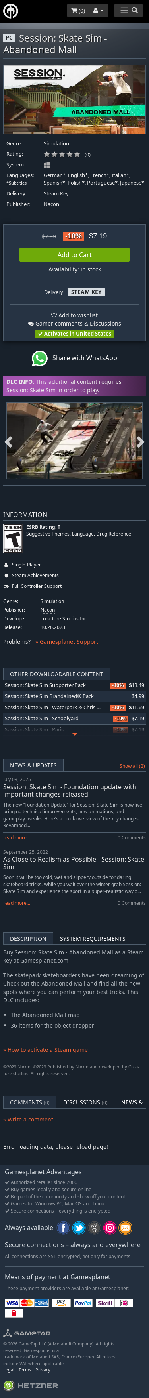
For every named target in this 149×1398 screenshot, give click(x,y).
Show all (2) (132, 766)
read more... (16, 838)
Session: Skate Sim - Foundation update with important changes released (69, 790)
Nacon (51, 204)
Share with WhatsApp (74, 358)
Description (28, 938)
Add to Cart (75, 254)
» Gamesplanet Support (66, 641)
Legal (8, 1370)
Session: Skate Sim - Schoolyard (42, 718)
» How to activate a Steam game (45, 1049)
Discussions (85, 1102)
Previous (8, 440)
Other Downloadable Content (56, 674)
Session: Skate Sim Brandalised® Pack (49, 696)
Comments (30, 1102)
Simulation (56, 143)
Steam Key (56, 193)
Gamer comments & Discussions (74, 323)
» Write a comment (28, 1119)
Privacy (42, 1370)
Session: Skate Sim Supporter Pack (45, 685)
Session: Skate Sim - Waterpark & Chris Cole (56, 707)
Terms (25, 1370)
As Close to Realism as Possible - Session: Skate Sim (73, 863)
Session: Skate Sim (31, 390)
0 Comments (132, 838)
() (78, 10)
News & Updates (33, 765)
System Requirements (93, 938)
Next (141, 440)
